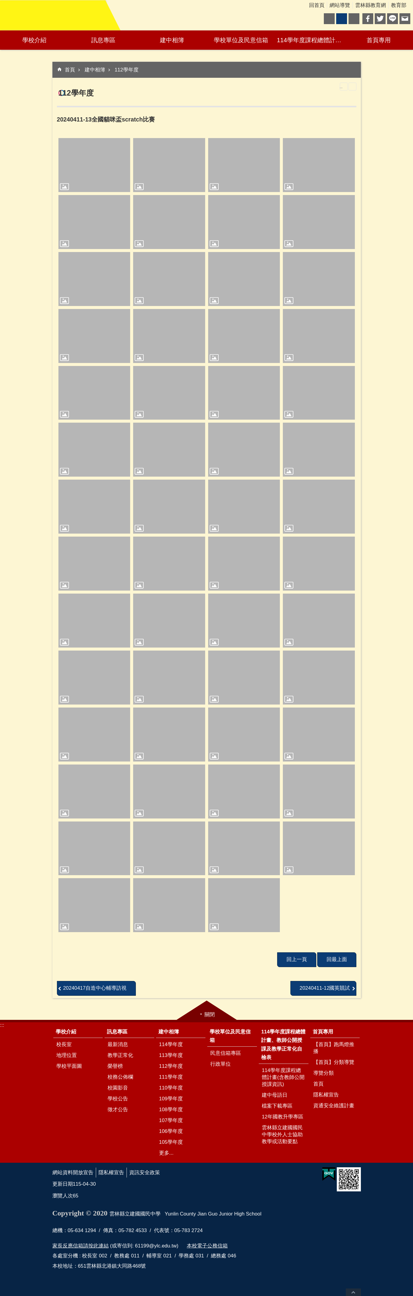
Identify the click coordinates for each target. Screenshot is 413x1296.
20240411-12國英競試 (325, 988)
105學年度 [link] (171, 1142)
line (392, 18)
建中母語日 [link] (274, 1095)
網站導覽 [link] (340, 5)
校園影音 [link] (118, 1088)
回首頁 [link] (316, 5)
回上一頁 (296, 959)
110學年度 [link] (171, 1088)
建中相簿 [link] (172, 40)
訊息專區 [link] (103, 40)
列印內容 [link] (344, 86)
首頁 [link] (70, 70)
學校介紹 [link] (34, 40)
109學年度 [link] (171, 1099)
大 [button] (354, 18)
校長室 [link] (64, 1044)
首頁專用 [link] (379, 40)
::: (2, 1025)
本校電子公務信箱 (207, 1246)
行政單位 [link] (220, 1064)
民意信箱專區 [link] (225, 1053)
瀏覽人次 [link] (62, 1196)
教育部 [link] (398, 5)
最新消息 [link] (118, 1044)
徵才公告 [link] (118, 1109)
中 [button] (341, 18)
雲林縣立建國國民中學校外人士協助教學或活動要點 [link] (282, 1134)
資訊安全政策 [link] (144, 1172)
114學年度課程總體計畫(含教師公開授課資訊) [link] (283, 1077)
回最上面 (353, 1292)
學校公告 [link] (118, 1099)
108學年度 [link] (171, 1109)
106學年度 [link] (171, 1131)
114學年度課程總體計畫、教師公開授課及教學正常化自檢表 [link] (310, 40)
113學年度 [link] (171, 1055)
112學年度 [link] (127, 70)
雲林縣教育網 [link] (370, 5)
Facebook (367, 18)
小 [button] (329, 18)
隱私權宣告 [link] (326, 1095)
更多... (166, 1153)
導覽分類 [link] (323, 1073)
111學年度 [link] (171, 1077)
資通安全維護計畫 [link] (333, 1105)
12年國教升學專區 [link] (282, 1117)
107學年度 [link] (171, 1120)
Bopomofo (352, 86)
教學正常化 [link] (120, 1055)
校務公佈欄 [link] (120, 1077)
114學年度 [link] (171, 1044)
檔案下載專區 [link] (277, 1106)
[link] (94, 165)
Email (404, 18)
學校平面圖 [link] (69, 1066)
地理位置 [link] (66, 1055)
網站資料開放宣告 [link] (72, 1172)
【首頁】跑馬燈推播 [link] (333, 1048)
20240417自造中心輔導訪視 (95, 988)
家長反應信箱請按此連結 (80, 1246)
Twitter (380, 18)
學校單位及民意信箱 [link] (241, 40)
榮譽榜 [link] (115, 1066)
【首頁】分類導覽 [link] (333, 1062)
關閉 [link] (210, 1014)
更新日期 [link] (62, 1184)
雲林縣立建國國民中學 (52, 15)
